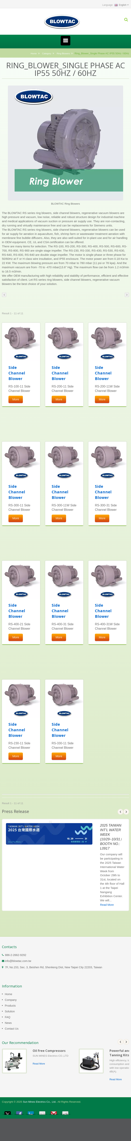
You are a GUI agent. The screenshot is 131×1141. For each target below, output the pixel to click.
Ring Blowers (63, 53)
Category (46, 53)
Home (34, 53)
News (8, 1022)
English (120, 5)
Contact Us (11, 1028)
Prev (120, 812)
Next (126, 812)
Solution (10, 1011)
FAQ (7, 1017)
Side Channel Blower (16, 373)
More (15, 399)
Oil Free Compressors (49, 1051)
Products (10, 1005)
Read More (107, 904)
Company (11, 999)
